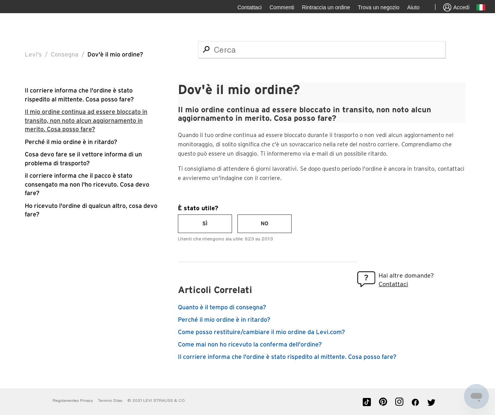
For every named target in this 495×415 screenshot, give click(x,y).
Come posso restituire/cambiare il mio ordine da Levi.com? (261, 332)
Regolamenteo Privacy (73, 400)
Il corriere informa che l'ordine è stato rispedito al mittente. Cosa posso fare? (287, 357)
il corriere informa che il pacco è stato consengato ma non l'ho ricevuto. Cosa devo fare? (87, 184)
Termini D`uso (110, 400)
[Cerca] (322, 49)
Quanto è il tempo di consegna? (222, 307)
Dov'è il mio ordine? (115, 54)
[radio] (205, 223)
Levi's (33, 54)
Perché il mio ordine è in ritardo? (71, 142)
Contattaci (393, 284)
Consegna (65, 54)
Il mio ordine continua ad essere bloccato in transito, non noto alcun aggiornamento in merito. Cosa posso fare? (86, 120)
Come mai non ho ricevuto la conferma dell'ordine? (250, 344)
